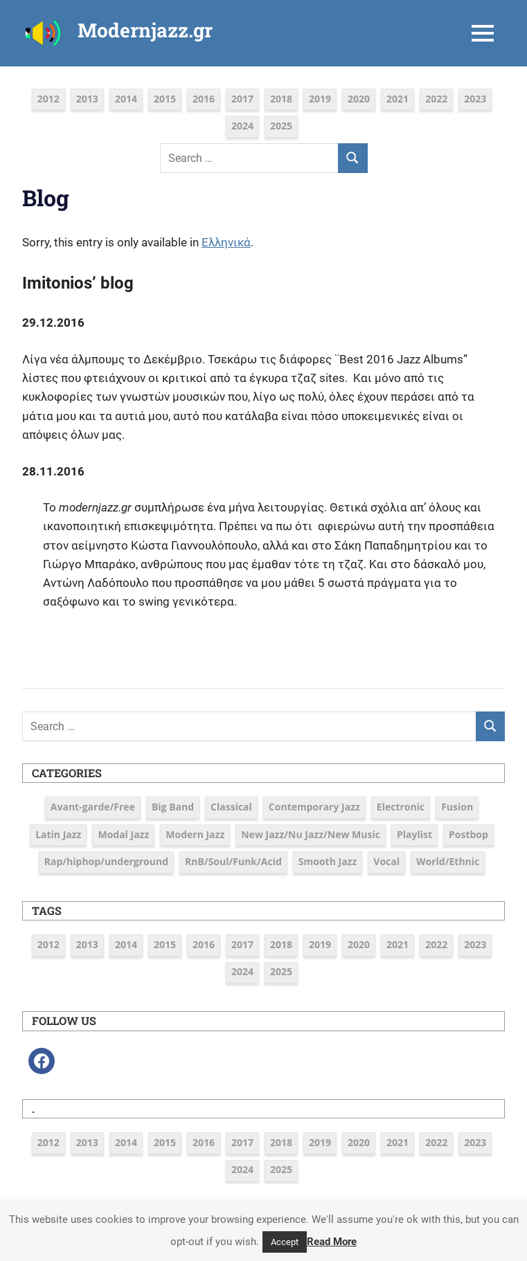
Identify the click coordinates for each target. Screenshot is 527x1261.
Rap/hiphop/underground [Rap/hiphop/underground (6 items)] (106, 861)
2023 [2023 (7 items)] (475, 98)
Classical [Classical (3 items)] (231, 806)
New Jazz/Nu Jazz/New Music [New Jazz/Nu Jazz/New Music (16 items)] (310, 834)
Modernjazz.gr (145, 30)
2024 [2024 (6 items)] (242, 125)
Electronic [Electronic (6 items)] (401, 806)
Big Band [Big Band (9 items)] (173, 806)
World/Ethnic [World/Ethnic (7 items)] (447, 861)
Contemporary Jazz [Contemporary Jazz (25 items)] (314, 806)
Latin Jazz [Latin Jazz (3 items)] (58, 834)
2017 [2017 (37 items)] (242, 98)
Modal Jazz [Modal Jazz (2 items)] (123, 834)
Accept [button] (284, 1242)
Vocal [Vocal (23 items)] (386, 861)
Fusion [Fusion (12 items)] (457, 806)
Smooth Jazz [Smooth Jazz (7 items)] (327, 861)
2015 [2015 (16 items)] (165, 98)
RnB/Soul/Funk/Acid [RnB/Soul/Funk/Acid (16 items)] (233, 861)
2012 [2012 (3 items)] (48, 98)
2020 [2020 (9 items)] (359, 98)
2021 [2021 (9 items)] (397, 98)
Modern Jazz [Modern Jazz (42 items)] (195, 834)
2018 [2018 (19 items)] (281, 98)
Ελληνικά (226, 242)
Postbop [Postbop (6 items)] (468, 834)
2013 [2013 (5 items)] (87, 98)
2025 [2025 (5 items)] (281, 125)
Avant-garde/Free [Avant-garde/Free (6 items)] (93, 806)
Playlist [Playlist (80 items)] (414, 834)
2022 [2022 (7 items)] (436, 98)
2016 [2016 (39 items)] (204, 98)
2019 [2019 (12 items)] (320, 98)
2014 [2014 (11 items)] (126, 98)
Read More (332, 1241)
